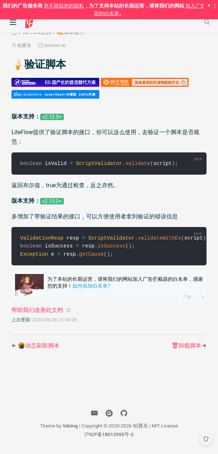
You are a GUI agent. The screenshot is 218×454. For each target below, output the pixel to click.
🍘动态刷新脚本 (39, 346)
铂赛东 (24, 45)
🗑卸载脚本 (186, 346)
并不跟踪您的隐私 (64, 6)
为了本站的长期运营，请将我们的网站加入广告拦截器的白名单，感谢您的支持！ (125, 283)
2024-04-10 (55, 45)
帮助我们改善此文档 (37, 311)
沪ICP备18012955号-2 (109, 435)
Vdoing (70, 427)
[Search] (207, 22)
